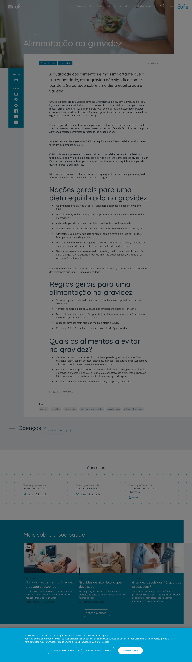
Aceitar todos (130, 650)
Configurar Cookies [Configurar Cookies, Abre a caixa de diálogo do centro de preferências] (62, 650)
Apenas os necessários (98, 650)
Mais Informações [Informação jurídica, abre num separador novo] (100, 641)
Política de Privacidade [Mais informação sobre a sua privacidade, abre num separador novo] (79, 641)
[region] (96, 645)
